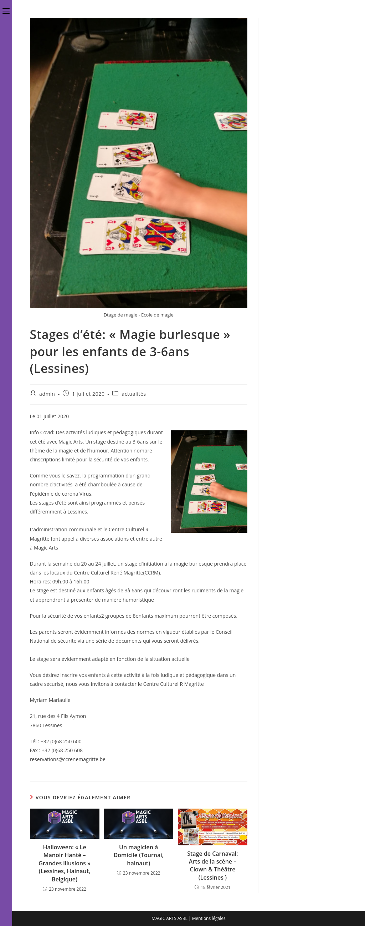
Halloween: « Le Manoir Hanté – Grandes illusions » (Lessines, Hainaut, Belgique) (64, 863)
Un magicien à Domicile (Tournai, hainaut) (138, 855)
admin (47, 393)
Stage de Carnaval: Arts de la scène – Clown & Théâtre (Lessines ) (212, 865)
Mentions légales (209, 918)
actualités (134, 393)
